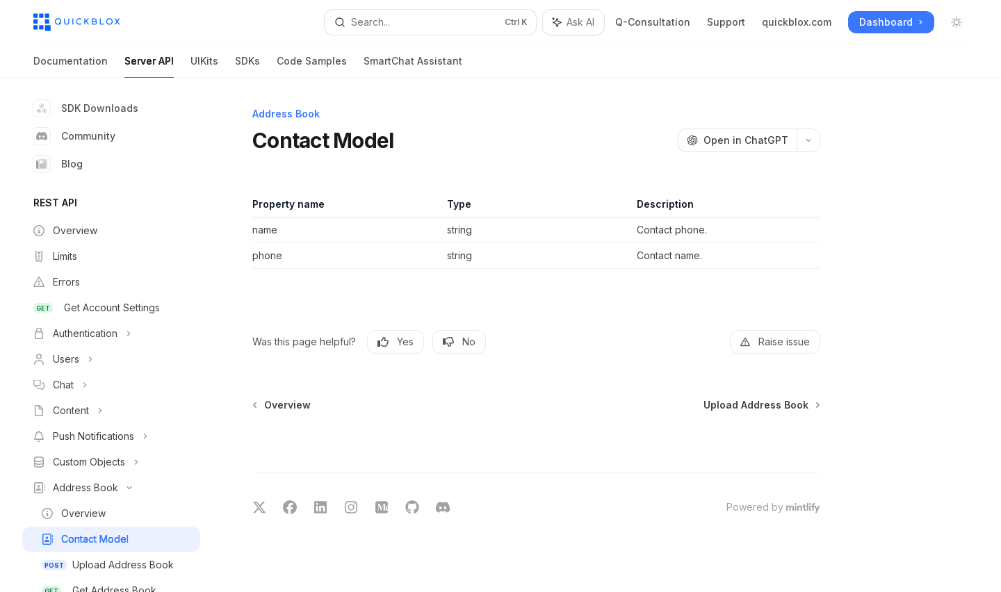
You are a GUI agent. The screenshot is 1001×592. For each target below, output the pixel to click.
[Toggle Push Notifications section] (111, 436)
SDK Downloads (85, 108)
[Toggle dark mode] (956, 22)
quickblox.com (796, 22)
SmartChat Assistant (413, 66)
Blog (58, 164)
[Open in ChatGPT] (737, 140)
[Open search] (431, 22)
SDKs (247, 66)
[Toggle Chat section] (111, 384)
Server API (149, 66)
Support (726, 22)
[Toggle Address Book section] (111, 487)
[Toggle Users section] (111, 359)
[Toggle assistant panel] (573, 22)
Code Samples (312, 66)
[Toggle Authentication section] (111, 333)
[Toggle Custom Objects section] (111, 462)
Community (74, 136)
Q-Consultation (652, 22)
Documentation (70, 66)
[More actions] (808, 140)
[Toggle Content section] (111, 410)
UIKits (204, 66)
